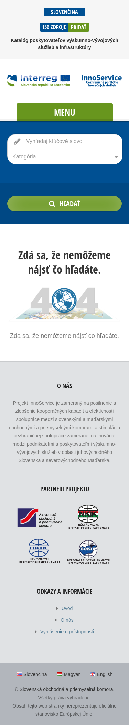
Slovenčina (64, 12)
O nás (67, 620)
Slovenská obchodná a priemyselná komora (66, 689)
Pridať (78, 27)
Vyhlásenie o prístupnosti (67, 631)
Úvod (67, 608)
